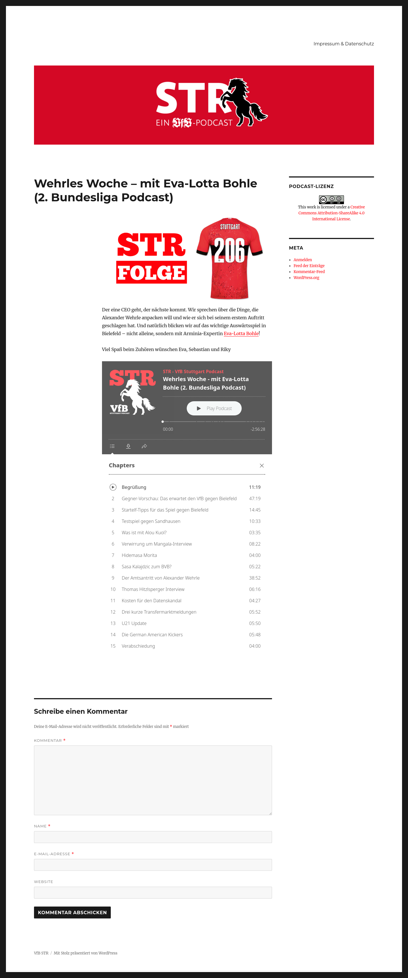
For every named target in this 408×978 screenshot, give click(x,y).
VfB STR (41, 953)
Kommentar (50, 740)
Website (43, 881)
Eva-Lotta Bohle (241, 333)
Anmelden (303, 259)
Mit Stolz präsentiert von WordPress (86, 953)
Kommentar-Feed (309, 271)
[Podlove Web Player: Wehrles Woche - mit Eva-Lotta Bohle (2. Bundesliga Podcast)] (187, 509)
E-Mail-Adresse (54, 854)
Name (42, 826)
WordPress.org (306, 277)
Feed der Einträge (309, 265)
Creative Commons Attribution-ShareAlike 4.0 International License (331, 213)
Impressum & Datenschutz (344, 44)
